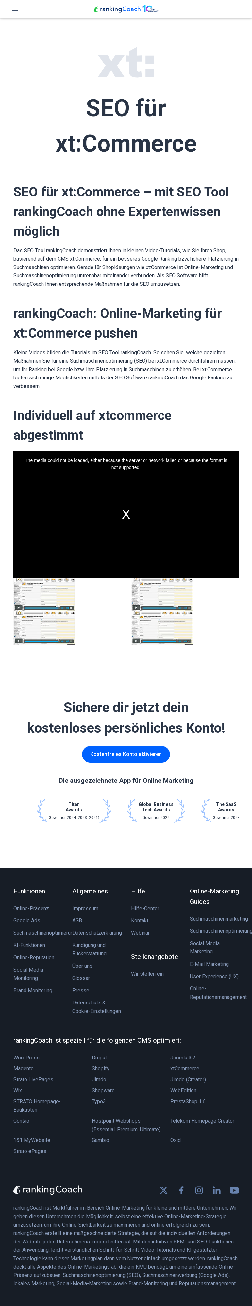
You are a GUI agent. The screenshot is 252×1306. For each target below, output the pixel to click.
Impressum (85, 908)
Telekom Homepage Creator (202, 1121)
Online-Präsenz (31, 908)
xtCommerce (184, 1068)
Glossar (81, 978)
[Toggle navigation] (15, 9)
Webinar (140, 933)
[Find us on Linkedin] (216, 1190)
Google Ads (26, 920)
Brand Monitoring (32, 990)
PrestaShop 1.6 (188, 1101)
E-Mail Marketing (209, 964)
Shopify (100, 1068)
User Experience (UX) (214, 976)
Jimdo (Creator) (188, 1079)
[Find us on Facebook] (181, 1190)
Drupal (99, 1058)
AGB (77, 920)
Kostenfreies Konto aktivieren (126, 754)
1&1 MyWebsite (31, 1140)
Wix (17, 1090)
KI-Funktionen (29, 945)
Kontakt (139, 920)
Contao (21, 1121)
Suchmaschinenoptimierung (44, 933)
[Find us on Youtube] (234, 1190)
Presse (80, 990)
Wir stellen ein (147, 974)
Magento (23, 1068)
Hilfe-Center (145, 908)
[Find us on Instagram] (199, 1190)
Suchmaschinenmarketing (219, 919)
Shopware (103, 1090)
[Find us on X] (163, 1190)
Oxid (175, 1140)
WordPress (26, 1058)
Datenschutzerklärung (97, 933)
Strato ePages (29, 1151)
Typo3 (99, 1101)
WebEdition (183, 1090)
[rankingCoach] (126, 9)
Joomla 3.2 (182, 1058)
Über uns (82, 966)
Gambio (100, 1140)
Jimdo (99, 1079)
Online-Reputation (33, 957)
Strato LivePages (33, 1079)
